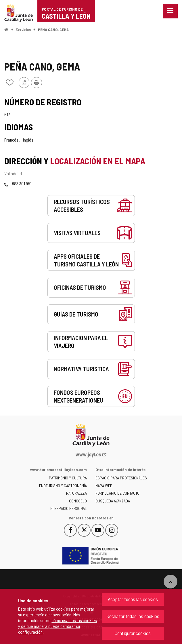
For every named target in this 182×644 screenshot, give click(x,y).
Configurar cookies (133, 633)
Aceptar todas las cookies (133, 599)
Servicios (23, 29)
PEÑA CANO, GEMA (53, 29)
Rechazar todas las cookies (132, 616)
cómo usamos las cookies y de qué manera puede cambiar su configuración (57, 626)
